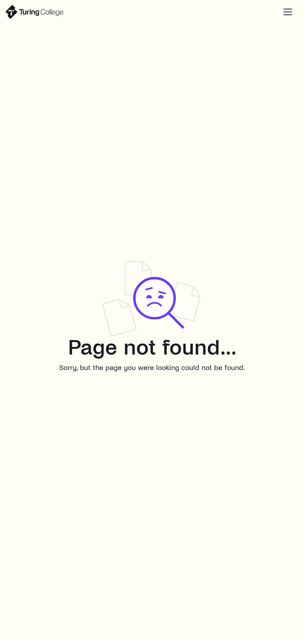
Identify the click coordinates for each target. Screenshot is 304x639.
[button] (288, 12)
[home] (34, 12)
